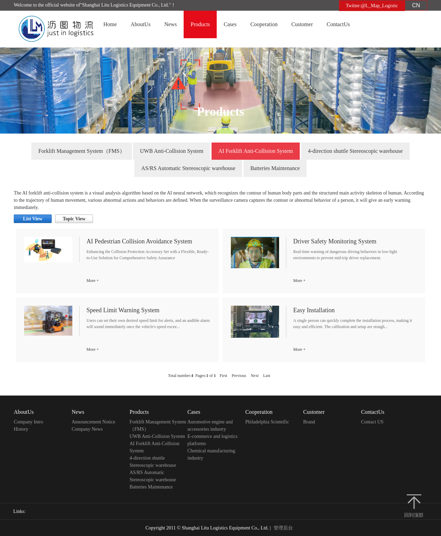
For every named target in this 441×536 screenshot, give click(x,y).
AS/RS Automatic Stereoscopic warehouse (188, 168)
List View (32, 218)
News (170, 24)
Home (110, 24)
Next (254, 375)
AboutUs (141, 24)
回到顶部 (413, 515)
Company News (87, 429)
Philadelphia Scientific (267, 421)
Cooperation (264, 24)
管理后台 (283, 527)
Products (200, 24)
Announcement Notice (93, 421)
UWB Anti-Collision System (171, 151)
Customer (302, 24)
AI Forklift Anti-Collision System (255, 151)
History (21, 429)
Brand (309, 421)
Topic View (74, 218)
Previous (239, 375)
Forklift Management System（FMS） (81, 151)
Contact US (372, 421)
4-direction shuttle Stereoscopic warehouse (355, 151)
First (223, 375)
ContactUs (338, 24)
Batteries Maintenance (275, 168)
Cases (230, 24)
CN (416, 5)
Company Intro (28, 421)
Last (266, 375)
